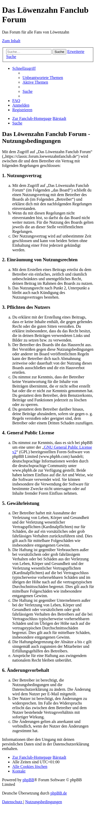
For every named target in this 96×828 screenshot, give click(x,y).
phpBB (28, 780)
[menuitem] (43, 77)
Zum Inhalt (11, 41)
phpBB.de (58, 793)
